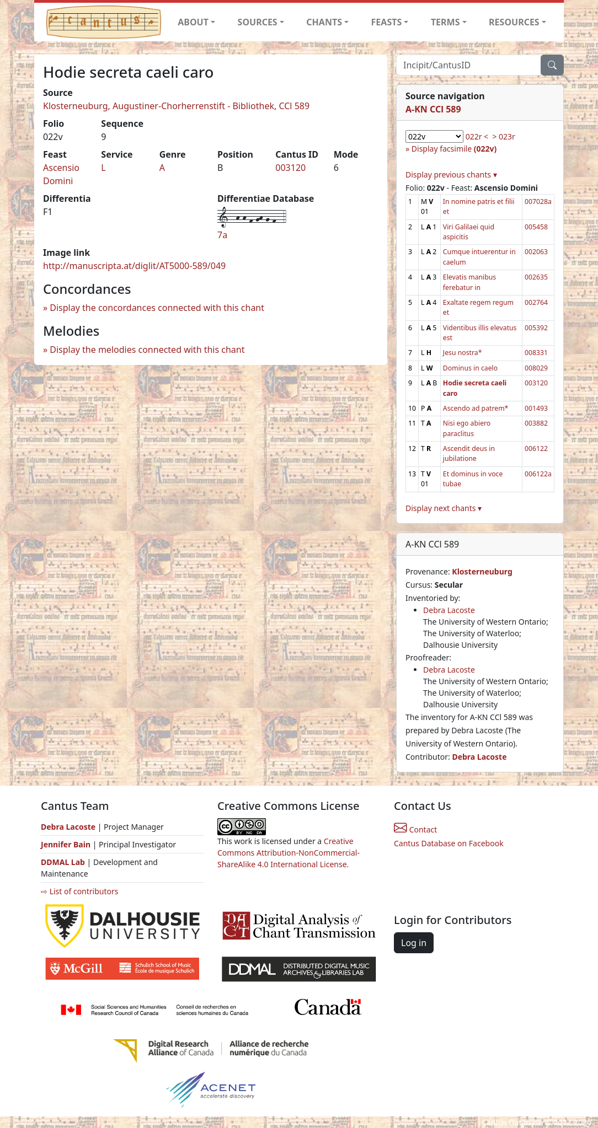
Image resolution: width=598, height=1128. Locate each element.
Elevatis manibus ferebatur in (469, 282)
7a (222, 235)
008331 (536, 352)
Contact (415, 829)
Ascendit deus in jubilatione (469, 453)
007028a (538, 201)
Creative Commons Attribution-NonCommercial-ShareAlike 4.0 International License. (288, 852)
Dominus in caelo (470, 368)
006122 (536, 448)
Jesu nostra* (462, 352)
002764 (536, 302)
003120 (290, 168)
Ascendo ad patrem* (476, 408)
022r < (477, 136)
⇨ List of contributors (79, 891)
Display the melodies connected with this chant (147, 349)
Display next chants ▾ (443, 508)
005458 (536, 227)
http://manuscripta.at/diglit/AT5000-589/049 (134, 266)
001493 (536, 408)
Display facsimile (454, 148)
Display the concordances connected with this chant (157, 308)
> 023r (503, 136)
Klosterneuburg (482, 571)
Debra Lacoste (449, 610)
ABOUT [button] (193, 22)
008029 (536, 368)
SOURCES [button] (257, 22)
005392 (536, 327)
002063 (536, 251)
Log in (413, 943)
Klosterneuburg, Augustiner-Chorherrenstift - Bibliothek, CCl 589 (176, 106)
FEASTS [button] (386, 22)
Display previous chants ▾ (451, 174)
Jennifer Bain (67, 844)
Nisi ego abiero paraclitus (466, 428)
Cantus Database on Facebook (449, 843)
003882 (536, 423)
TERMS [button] (445, 22)
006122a (538, 474)
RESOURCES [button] (514, 22)
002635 (536, 277)
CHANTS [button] (324, 22)
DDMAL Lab (63, 862)
